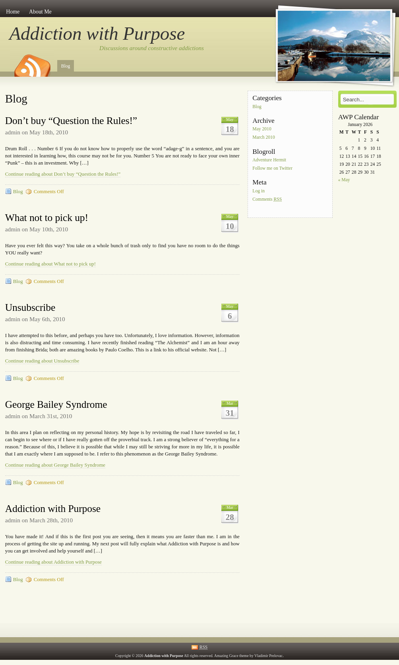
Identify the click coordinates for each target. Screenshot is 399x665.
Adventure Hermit (269, 160)
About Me (40, 12)
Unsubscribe (30, 307)
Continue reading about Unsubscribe (42, 361)
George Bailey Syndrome (56, 404)
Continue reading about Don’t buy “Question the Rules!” (62, 174)
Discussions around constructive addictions (151, 48)
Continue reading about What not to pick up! (50, 264)
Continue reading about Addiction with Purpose (53, 562)
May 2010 (261, 129)
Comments (267, 199)
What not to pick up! (46, 217)
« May (344, 179)
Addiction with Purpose (97, 33)
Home (12, 12)
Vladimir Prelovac (268, 655)
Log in (258, 191)
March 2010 (263, 137)
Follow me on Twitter (272, 168)
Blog (65, 66)
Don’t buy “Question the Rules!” (71, 120)
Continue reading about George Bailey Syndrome (55, 465)
